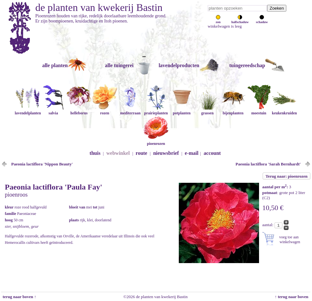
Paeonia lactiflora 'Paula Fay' (53, 187)
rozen (104, 110)
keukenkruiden (284, 110)
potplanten (181, 110)
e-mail (192, 153)
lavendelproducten (179, 65)
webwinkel (118, 153)
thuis (95, 153)
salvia (53, 110)
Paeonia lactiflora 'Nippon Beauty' (42, 164)
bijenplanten (233, 110)
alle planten (55, 65)
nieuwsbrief (166, 153)
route (141, 153)
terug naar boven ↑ (19, 296)
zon (218, 20)
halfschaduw (240, 20)
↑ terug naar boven (292, 296)
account (212, 153)
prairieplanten (156, 110)
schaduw (262, 20)
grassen (207, 110)
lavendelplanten (28, 110)
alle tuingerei (119, 65)
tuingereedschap (247, 65)
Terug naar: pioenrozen (286, 176)
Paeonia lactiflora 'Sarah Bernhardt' (268, 164)
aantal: (268, 224)
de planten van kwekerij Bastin (98, 7)
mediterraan (130, 110)
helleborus (78, 110)
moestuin (258, 110)
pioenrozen (156, 141)
